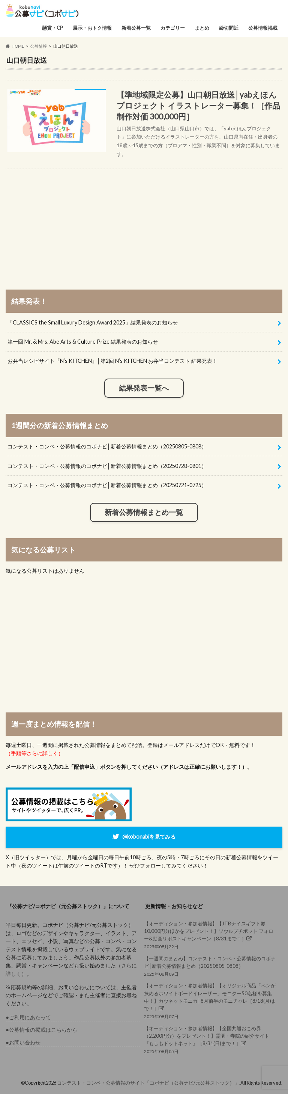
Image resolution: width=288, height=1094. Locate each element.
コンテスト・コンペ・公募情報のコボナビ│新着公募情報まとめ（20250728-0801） (107, 466)
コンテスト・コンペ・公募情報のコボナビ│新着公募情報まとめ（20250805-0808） (107, 446)
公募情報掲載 (263, 28)
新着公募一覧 (136, 28)
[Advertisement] (144, 221)
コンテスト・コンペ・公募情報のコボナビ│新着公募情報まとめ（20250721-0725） (107, 485)
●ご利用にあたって (28, 1017)
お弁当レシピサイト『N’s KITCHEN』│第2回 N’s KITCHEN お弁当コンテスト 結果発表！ (113, 361)
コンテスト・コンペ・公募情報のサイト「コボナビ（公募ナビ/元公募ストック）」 (148, 1083)
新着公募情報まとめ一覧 (144, 512)
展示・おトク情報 (92, 28)
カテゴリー (172, 28)
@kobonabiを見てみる (149, 836)
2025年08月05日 (211, 1040)
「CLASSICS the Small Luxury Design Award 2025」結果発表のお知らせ (93, 322)
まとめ (202, 28)
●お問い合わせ (23, 1042)
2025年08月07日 (211, 1000)
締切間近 (228, 28)
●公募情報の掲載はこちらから (41, 1029)
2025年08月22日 (211, 935)
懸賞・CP (52, 28)
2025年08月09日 (211, 966)
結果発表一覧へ (144, 388)
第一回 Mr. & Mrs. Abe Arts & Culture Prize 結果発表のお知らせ (83, 341)
